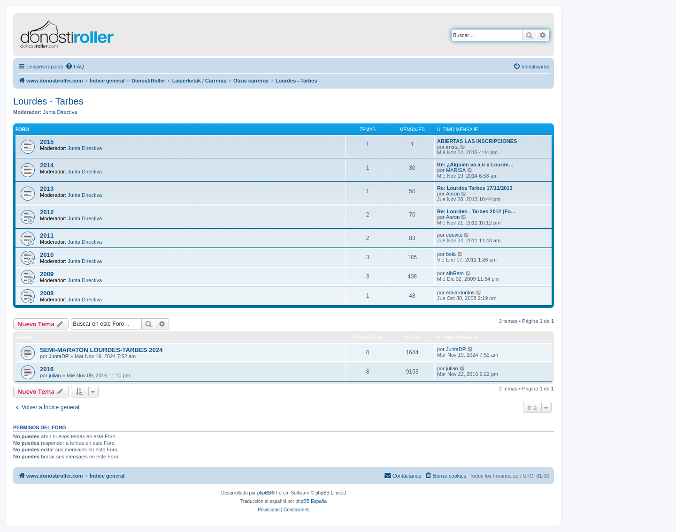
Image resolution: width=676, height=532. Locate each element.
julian (55, 375)
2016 (47, 369)
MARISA (456, 170)
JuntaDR (59, 356)
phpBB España (311, 501)
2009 (47, 273)
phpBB (264, 492)
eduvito (454, 235)
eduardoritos (460, 292)
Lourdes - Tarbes (48, 101)
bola (451, 254)
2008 (47, 293)
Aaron (453, 193)
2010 (47, 254)
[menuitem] (74, 66)
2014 (47, 165)
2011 (47, 235)
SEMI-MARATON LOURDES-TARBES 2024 (101, 349)
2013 (47, 188)
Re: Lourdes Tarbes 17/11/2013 (475, 188)
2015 (47, 141)
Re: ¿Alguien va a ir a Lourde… (475, 164)
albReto (455, 273)
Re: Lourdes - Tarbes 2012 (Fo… (476, 211)
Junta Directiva (60, 112)
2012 (47, 212)
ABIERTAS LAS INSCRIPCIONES (477, 141)
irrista (452, 147)
